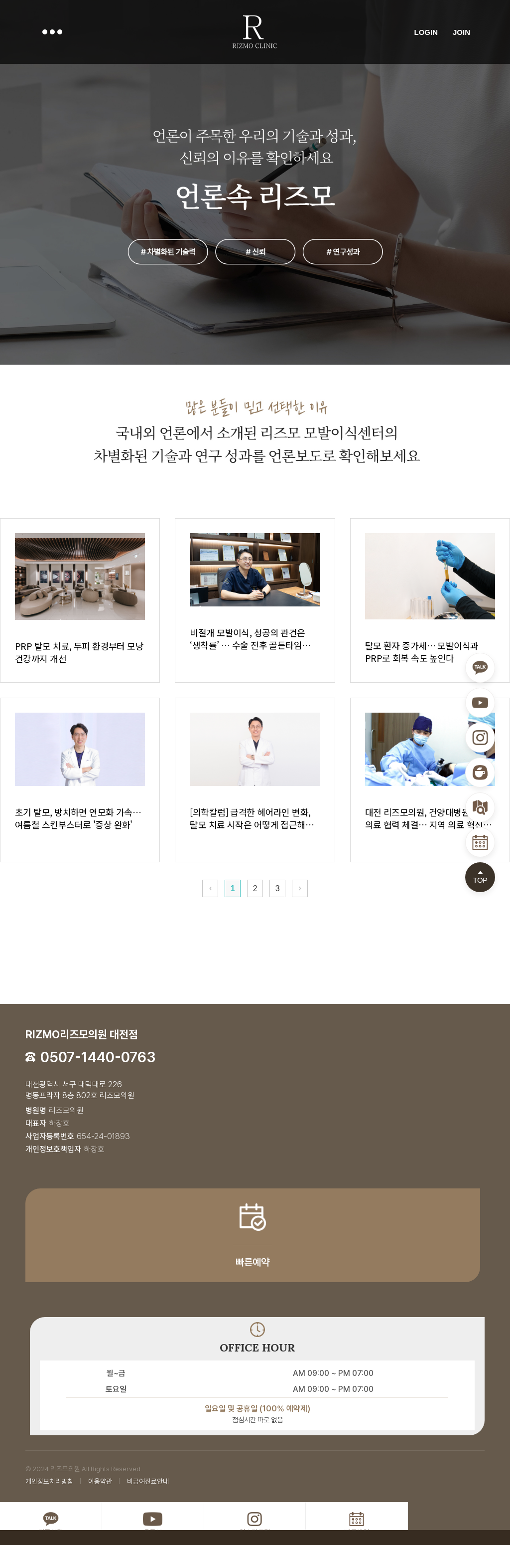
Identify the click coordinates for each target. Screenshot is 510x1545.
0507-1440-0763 (98, 1057)
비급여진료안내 (148, 1481)
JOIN (461, 31)
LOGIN (426, 31)
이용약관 (100, 1481)
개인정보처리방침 (49, 1481)
